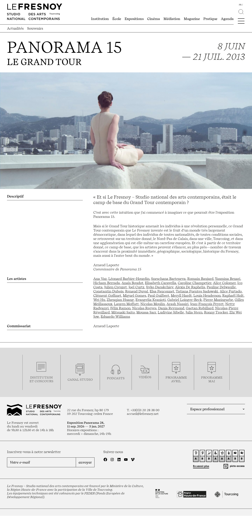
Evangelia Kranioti (150, 300)
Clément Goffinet (107, 295)
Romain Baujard (200, 279)
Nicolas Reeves (144, 308)
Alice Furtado (231, 291)
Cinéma (153, 19)
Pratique (210, 19)
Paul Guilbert (158, 295)
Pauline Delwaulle (221, 287)
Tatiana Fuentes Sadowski (197, 291)
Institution (100, 19)
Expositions (134, 19)
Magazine (192, 19)
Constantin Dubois (108, 291)
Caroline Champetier (194, 283)
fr (240, 5)
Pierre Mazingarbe (218, 300)
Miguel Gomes (134, 295)
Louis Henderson (207, 295)
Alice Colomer (224, 283)
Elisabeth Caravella (160, 283)
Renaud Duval (136, 291)
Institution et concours (41, 379)
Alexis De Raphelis (190, 287)
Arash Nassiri (177, 304)
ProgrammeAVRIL (176, 379)
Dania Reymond (171, 308)
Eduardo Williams (115, 316)
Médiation (171, 19)
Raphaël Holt (233, 295)
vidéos (145, 377)
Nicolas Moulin (152, 304)
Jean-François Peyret (207, 304)
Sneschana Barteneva (168, 279)
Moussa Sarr (146, 312)
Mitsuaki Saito (123, 312)
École (116, 19)
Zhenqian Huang (120, 300)
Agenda (227, 19)
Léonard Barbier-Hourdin (128, 279)
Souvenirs (35, 28)
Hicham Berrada (106, 283)
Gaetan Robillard (200, 308)
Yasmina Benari (227, 279)
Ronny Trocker (216, 312)
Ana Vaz (100, 279)
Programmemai (211, 379)
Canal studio (80, 379)
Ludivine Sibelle (171, 312)
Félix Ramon (120, 308)
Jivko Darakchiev (159, 287)
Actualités (15, 28)
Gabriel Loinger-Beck (184, 300)
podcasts (116, 378)
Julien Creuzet (115, 287)
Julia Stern (194, 312)
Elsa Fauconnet (162, 291)
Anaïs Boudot (132, 283)
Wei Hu (99, 300)
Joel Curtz (136, 287)
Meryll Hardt (181, 295)
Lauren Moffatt (126, 304)
